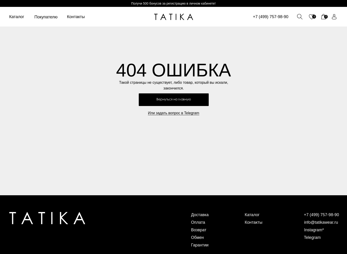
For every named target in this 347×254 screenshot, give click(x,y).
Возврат (199, 230)
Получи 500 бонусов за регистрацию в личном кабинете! (173, 3)
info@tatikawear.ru (321, 222)
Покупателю (46, 17)
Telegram (312, 237)
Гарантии (200, 245)
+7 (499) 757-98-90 (271, 16)
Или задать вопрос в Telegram (173, 113)
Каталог (16, 16)
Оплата (198, 222)
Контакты (76, 16)
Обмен (197, 237)
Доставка (200, 214)
